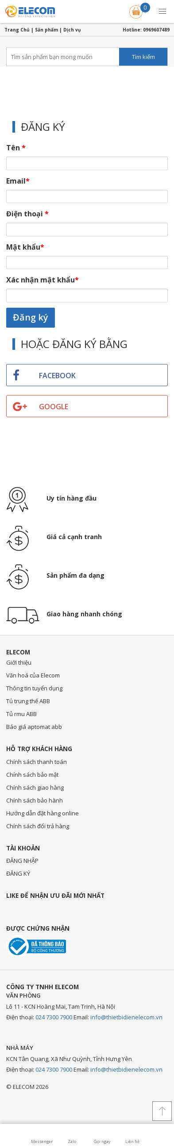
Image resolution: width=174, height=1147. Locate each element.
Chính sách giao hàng (35, 787)
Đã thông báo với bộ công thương (36, 946)
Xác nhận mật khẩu (42, 280)
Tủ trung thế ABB (28, 701)
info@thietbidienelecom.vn (126, 1017)
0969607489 (156, 30)
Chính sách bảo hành (34, 800)
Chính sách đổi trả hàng (37, 826)
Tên (16, 148)
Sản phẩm (46, 30)
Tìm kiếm (143, 57)
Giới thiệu (18, 662)
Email (18, 181)
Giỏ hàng (136, 10)
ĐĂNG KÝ (18, 873)
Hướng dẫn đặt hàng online (42, 813)
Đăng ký (30, 317)
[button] (162, 11)
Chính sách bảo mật (32, 775)
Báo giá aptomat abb (34, 727)
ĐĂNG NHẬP (22, 861)
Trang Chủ (17, 30)
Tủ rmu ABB (21, 714)
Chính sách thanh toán (36, 762)
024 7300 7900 (53, 1017)
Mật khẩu (25, 247)
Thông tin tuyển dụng (34, 688)
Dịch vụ (72, 30)
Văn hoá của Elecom (33, 675)
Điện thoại (27, 214)
